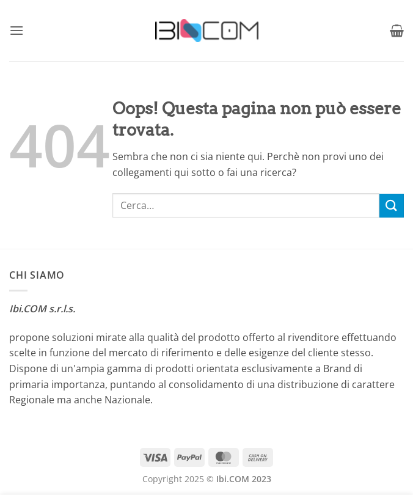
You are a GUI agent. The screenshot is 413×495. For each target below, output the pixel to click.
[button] (16, 30)
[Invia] (391, 206)
